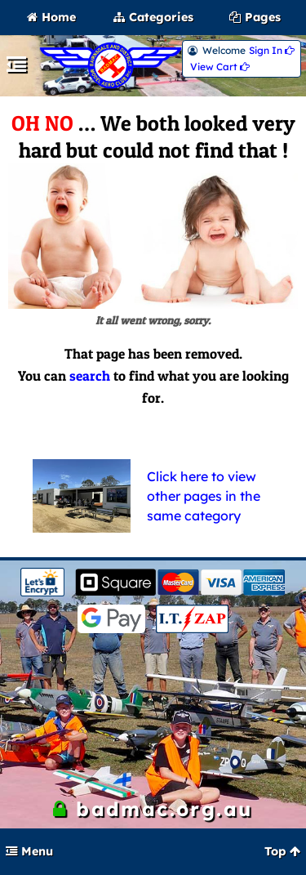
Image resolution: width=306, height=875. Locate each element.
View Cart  (220, 67)
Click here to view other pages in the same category (203, 496)
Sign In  (272, 51)
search (89, 376)
